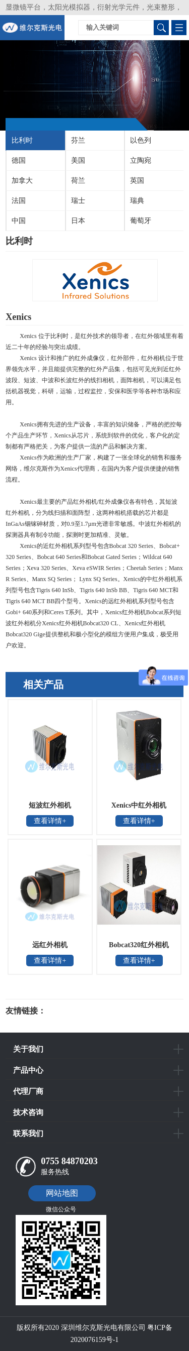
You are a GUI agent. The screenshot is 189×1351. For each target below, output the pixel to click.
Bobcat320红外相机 (139, 945)
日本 (78, 220)
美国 (78, 160)
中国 (19, 220)
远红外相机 (50, 945)
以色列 (140, 140)
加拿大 (22, 180)
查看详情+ (50, 821)
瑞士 (78, 200)
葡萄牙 (140, 220)
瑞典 (137, 200)
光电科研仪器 (76, 1011)
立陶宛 (140, 160)
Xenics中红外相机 (139, 805)
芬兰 (78, 140)
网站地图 (62, 1193)
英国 (137, 180)
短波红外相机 (50, 805)
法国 (19, 200)
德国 (19, 160)
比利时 (22, 140)
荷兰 (78, 180)
